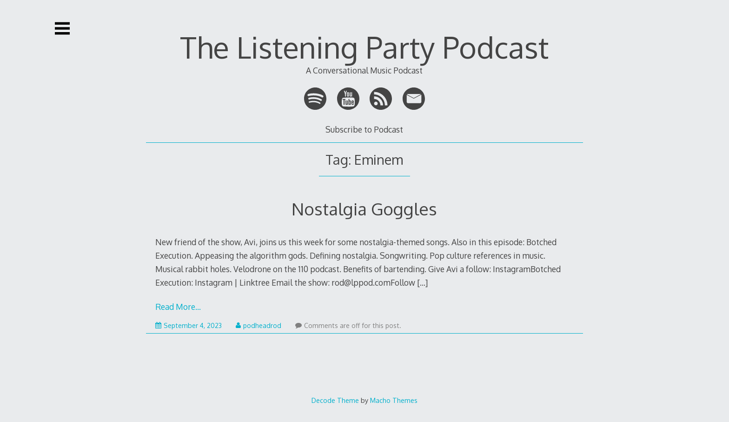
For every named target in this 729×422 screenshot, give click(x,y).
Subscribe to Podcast (364, 129)
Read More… (178, 306)
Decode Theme (335, 400)
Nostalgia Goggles (364, 209)
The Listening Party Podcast (364, 47)
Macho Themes (394, 400)
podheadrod (258, 325)
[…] (422, 282)
